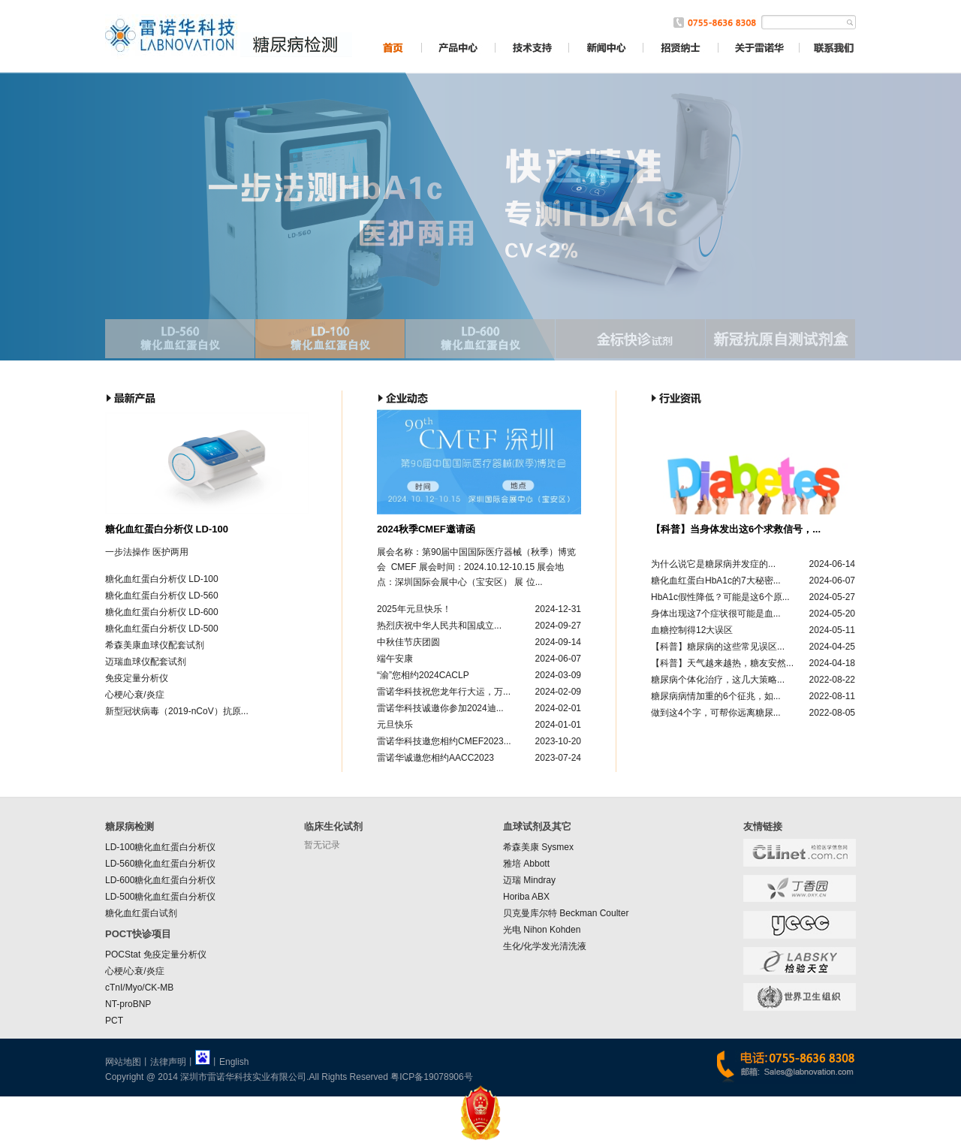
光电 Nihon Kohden (541, 929)
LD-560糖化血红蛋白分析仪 (160, 863)
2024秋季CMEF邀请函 (426, 529)
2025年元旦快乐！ (414, 609)
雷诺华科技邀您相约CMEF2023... (444, 741)
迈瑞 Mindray (529, 880)
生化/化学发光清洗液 (544, 946)
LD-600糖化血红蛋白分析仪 (160, 880)
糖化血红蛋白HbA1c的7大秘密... (716, 580)
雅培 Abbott (526, 863)
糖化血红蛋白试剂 (141, 913)
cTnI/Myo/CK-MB (139, 987)
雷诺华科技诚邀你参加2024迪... (440, 708)
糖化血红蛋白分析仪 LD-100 (166, 529)
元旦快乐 (395, 724)
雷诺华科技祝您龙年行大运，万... (444, 691)
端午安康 (395, 658)
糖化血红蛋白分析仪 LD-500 (161, 628)
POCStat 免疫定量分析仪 (155, 954)
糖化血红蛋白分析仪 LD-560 (161, 595)
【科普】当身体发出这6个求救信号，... (736, 529)
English (234, 1062)
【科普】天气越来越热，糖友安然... (722, 663)
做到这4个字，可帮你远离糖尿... (716, 712)
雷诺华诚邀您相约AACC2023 (435, 757)
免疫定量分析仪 (136, 678)
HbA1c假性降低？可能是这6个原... (720, 597)
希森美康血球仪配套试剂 (154, 645)
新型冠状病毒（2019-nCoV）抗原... (177, 711)
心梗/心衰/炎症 (134, 694)
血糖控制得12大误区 (692, 630)
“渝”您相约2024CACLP (423, 675)
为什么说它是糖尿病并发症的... (713, 564)
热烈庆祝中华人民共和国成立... (439, 625)
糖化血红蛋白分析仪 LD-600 (161, 612)
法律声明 (168, 1062)
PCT (114, 1020)
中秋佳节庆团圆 (408, 642)
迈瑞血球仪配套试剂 (145, 661)
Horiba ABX (526, 896)
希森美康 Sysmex (538, 847)
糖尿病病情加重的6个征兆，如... (716, 696)
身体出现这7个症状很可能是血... (716, 613)
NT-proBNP (128, 1004)
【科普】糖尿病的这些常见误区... (718, 646)
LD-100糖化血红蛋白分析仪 (160, 847)
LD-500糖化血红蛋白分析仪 (160, 896)
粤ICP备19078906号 (431, 1077)
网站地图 (123, 1062)
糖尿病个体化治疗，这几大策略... (718, 679)
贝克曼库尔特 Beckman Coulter (565, 913)
